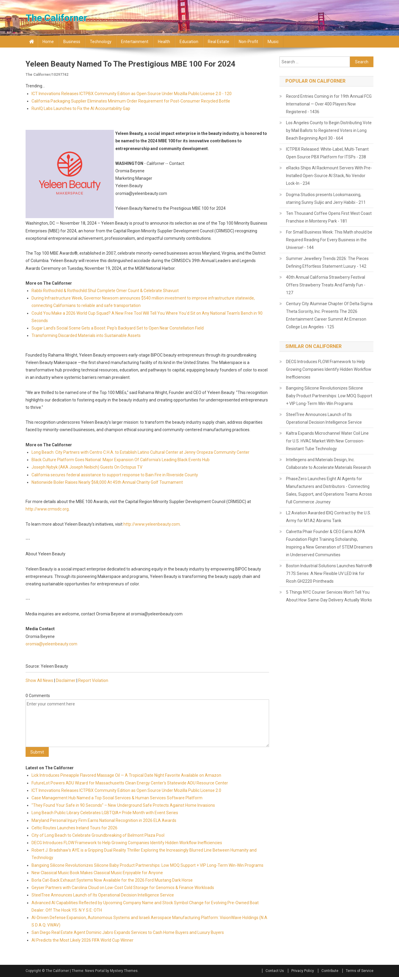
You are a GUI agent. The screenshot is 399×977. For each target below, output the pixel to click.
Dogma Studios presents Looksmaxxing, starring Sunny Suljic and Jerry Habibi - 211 (326, 198)
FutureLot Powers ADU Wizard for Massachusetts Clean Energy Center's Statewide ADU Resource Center (130, 783)
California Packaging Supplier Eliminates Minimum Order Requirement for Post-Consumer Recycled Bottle (131, 101)
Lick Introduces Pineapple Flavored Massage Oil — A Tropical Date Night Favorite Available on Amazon (126, 775)
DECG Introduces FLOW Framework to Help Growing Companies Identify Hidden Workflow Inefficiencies (127, 842)
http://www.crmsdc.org (47, 509)
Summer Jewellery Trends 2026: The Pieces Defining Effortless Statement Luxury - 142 (327, 262)
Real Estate (218, 41)
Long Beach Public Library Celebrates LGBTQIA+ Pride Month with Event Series (105, 812)
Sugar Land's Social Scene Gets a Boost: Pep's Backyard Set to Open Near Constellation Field (118, 328)
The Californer (56, 17)
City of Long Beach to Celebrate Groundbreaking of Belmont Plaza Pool (98, 835)
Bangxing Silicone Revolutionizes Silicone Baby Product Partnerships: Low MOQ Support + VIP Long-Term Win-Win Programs (147, 865)
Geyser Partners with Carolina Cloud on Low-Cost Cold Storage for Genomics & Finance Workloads (123, 887)
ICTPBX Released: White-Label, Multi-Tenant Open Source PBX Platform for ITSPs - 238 (327, 153)
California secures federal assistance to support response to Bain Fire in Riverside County (115, 474)
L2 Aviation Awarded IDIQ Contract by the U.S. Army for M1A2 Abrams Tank (328, 516)
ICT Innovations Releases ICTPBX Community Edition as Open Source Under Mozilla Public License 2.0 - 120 (132, 93)
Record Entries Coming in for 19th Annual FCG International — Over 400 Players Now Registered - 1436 (329, 104)
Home (48, 41)
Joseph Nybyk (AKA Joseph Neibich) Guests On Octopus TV (87, 467)
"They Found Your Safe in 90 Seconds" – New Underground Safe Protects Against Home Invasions (123, 805)
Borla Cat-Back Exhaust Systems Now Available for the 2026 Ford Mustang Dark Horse (112, 880)
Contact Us (275, 971)
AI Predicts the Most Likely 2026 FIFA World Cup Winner (82, 940)
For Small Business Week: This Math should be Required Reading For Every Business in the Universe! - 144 (329, 240)
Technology (100, 41)
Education (189, 41)
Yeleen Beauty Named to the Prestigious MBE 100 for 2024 (130, 63)
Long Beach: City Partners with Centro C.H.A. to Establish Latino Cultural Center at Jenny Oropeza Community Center (140, 452)
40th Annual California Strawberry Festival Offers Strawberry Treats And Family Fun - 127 (325, 285)
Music (273, 41)
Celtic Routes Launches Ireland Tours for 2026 (74, 827)
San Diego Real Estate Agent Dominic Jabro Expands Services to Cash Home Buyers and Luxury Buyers (128, 932)
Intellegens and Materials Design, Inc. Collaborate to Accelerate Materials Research (328, 463)
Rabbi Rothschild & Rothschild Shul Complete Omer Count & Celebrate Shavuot (105, 290)
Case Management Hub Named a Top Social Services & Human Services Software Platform (117, 797)
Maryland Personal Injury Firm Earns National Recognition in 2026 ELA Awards (104, 820)
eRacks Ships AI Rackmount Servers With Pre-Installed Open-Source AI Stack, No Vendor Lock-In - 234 (329, 176)
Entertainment (134, 41)
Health (164, 41)
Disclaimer (66, 680)
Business (71, 41)
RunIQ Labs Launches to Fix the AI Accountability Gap (81, 108)
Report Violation (93, 680)
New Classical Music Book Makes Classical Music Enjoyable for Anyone (97, 872)
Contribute (329, 971)
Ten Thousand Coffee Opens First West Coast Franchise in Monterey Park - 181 (329, 217)
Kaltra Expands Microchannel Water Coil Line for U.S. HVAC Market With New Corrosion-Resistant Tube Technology (327, 441)
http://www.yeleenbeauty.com (151, 524)
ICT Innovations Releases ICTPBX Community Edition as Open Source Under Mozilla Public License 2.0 (126, 790)
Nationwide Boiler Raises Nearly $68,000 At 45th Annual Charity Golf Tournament (107, 482)
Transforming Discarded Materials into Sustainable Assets (86, 335)
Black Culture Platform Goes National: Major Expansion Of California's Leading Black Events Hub (121, 459)
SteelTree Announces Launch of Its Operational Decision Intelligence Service (103, 895)
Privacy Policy (302, 971)
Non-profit (248, 41)
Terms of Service (359, 971)
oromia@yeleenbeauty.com (51, 644)
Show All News (39, 680)
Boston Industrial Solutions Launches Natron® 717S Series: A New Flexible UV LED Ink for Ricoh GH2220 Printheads (329, 573)
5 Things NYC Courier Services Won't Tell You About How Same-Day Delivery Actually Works (329, 596)
